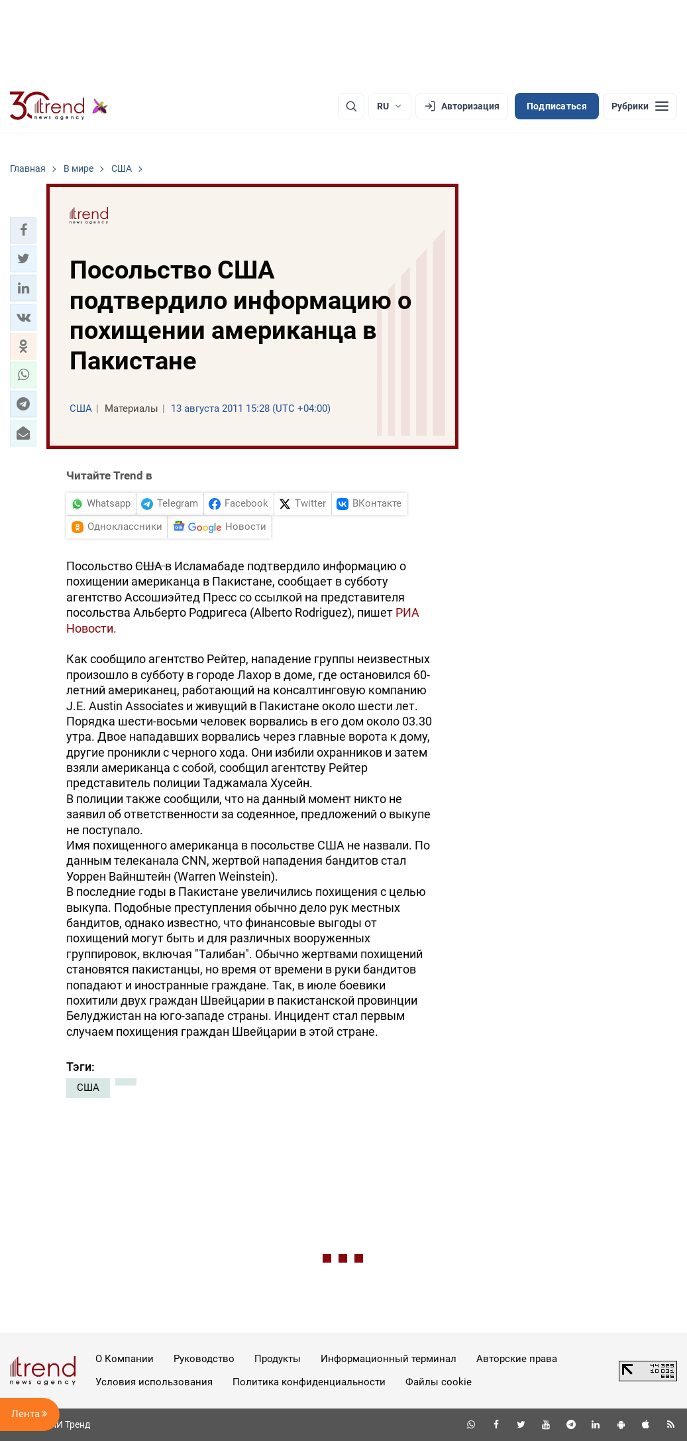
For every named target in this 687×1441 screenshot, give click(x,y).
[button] (23, 230)
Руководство (204, 1359)
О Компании (124, 1359)
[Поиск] (351, 106)
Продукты (277, 1359)
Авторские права (516, 1359)
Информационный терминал (388, 1359)
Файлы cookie (438, 1382)
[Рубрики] (640, 106)
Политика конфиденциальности (309, 1382)
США (88, 1088)
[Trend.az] (59, 106)
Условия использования (154, 1382)
